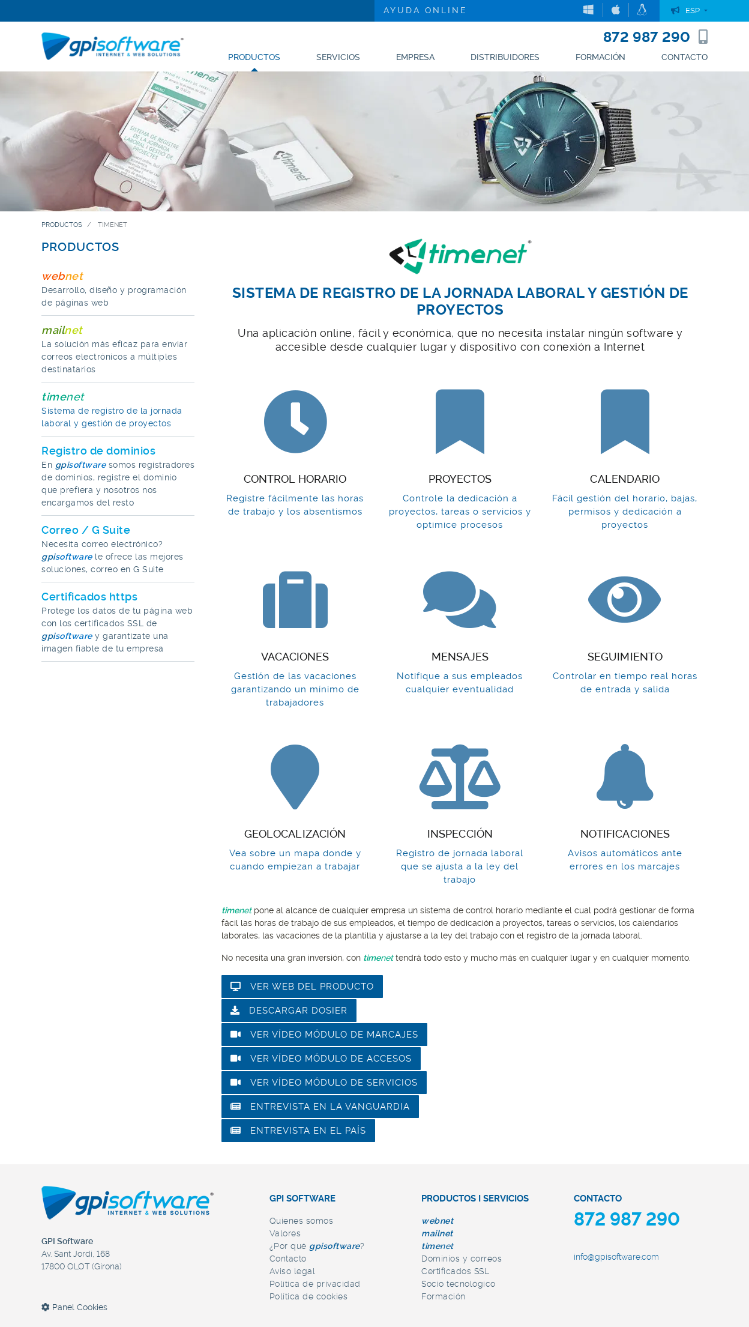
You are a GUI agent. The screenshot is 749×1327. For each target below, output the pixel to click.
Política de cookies (308, 1296)
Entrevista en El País (298, 1130)
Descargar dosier (288, 1010)
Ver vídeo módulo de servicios (324, 1082)
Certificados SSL (455, 1271)
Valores (285, 1233)
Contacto (288, 1258)
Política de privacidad (315, 1284)
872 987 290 (655, 37)
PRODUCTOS (80, 247)
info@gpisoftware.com (616, 1257)
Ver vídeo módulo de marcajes (324, 1034)
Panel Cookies (74, 1307)
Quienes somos (301, 1221)
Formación (443, 1296)
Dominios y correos (461, 1258)
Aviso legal (292, 1271)
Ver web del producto (302, 986)
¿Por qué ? (317, 1246)
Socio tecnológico (458, 1284)
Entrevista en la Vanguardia (320, 1106)
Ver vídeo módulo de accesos (321, 1058)
